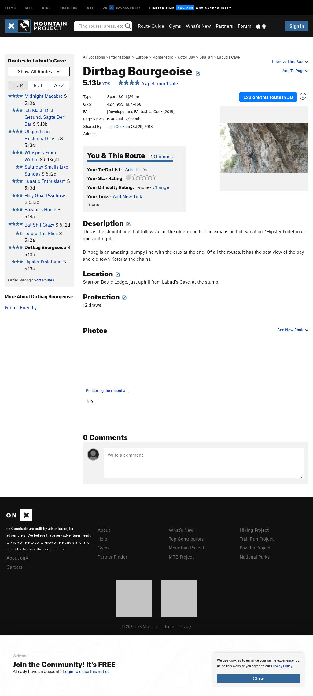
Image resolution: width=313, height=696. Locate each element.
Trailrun (69, 7)
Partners (224, 26)
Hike (46, 7)
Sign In (296, 26)
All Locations (94, 57)
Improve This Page (290, 61)
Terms (169, 626)
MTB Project (181, 557)
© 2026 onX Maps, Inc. (140, 626)
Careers (14, 567)
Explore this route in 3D (268, 97)
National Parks (255, 557)
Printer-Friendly (21, 307)
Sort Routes (44, 279)
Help (102, 539)
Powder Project (255, 547)
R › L (38, 85)
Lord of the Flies (41, 233)
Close (258, 678)
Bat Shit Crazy (39, 224)
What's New (198, 26)
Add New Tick (127, 196)
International (120, 57)
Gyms (175, 26)
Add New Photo (292, 329)
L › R (18, 85)
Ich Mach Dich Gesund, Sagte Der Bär (44, 117)
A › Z (59, 85)
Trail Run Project (257, 539)
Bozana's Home (40, 209)
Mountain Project (186, 547)
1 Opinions (162, 156)
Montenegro (162, 57)
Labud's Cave (228, 57)
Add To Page (295, 70)
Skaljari (206, 57)
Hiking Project (254, 530)
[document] (258, 670)
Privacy (185, 626)
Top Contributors (186, 539)
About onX (17, 557)
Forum (244, 26)
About (104, 530)
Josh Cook (116, 126)
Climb (10, 7)
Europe (141, 57)
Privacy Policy (281, 666)
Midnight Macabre (43, 96)
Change (161, 187)
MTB (29, 7)
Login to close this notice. (87, 671)
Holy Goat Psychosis (45, 195)
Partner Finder (112, 557)
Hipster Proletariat (43, 261)
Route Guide (151, 26)
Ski (90, 7)
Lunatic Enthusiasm (45, 181)
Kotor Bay (186, 57)
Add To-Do (136, 169)
